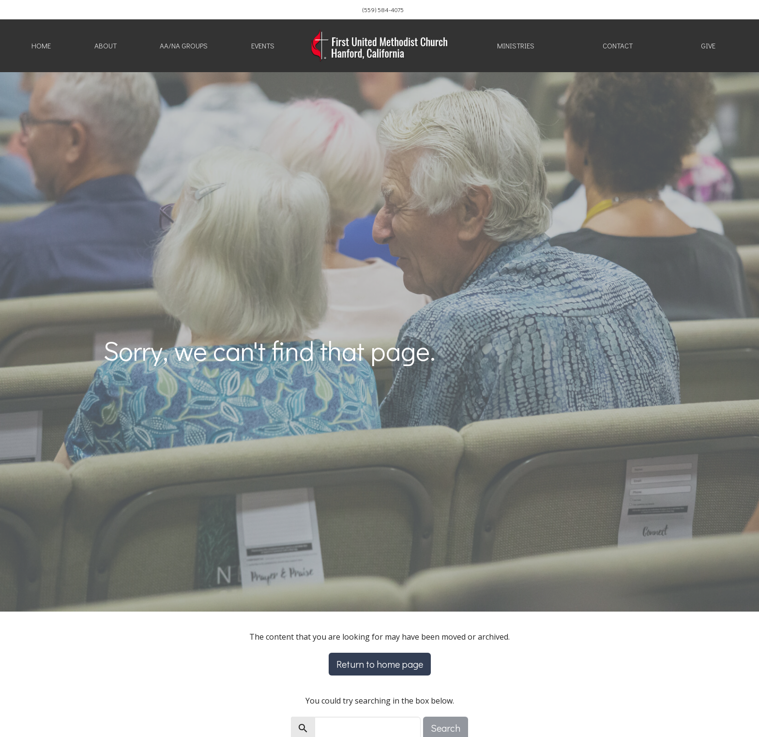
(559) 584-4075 (383, 9)
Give (708, 45)
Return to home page (379, 664)
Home (41, 45)
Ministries (515, 45)
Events (262, 45)
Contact (618, 45)
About (105, 45)
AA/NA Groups (184, 45)
